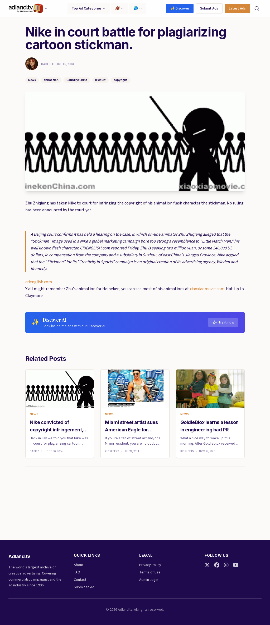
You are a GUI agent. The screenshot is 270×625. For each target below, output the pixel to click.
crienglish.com (38, 282)
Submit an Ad (84, 587)
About (78, 565)
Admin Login (148, 579)
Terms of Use (150, 572)
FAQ (77, 572)
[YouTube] (235, 565)
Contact (80, 579)
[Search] (257, 8)
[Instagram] (226, 565)
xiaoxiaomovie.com (207, 289)
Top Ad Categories (89, 8)
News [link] (34, 414)
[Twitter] (207, 565)
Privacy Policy (150, 565)
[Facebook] (216, 565)
